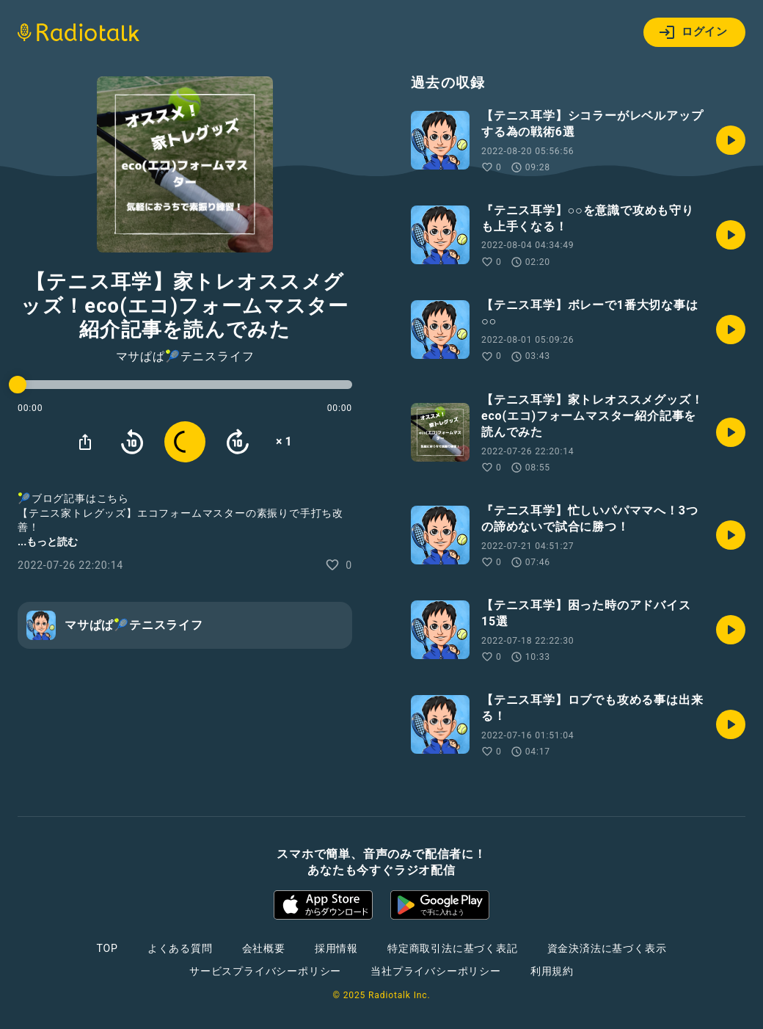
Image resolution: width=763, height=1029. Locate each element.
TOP (107, 948)
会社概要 (263, 948)
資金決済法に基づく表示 (607, 948)
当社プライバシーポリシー (435, 971)
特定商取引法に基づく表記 (452, 948)
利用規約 (552, 971)
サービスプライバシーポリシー (265, 971)
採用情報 (336, 948)
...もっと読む (48, 542)
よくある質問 (180, 948)
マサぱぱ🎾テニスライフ (185, 357)
